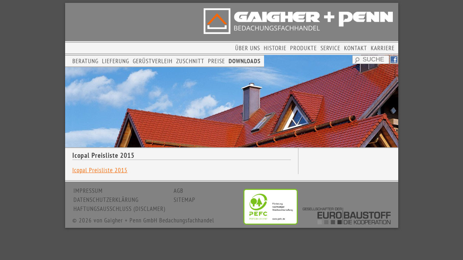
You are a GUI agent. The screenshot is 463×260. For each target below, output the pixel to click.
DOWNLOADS (244, 61)
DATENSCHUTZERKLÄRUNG (106, 200)
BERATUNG (85, 61)
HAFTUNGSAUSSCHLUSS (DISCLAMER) (119, 209)
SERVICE (330, 48)
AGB (178, 191)
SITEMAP (184, 200)
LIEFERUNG (115, 61)
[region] (231, 101)
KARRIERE (383, 48)
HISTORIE (275, 48)
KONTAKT (355, 48)
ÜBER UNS (247, 48)
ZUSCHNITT (190, 61)
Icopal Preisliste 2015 (100, 170)
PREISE (216, 61)
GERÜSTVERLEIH (153, 61)
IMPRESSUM (88, 191)
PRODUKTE (303, 48)
